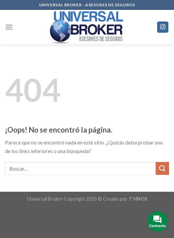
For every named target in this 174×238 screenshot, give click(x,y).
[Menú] (9, 27)
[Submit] (162, 168)
